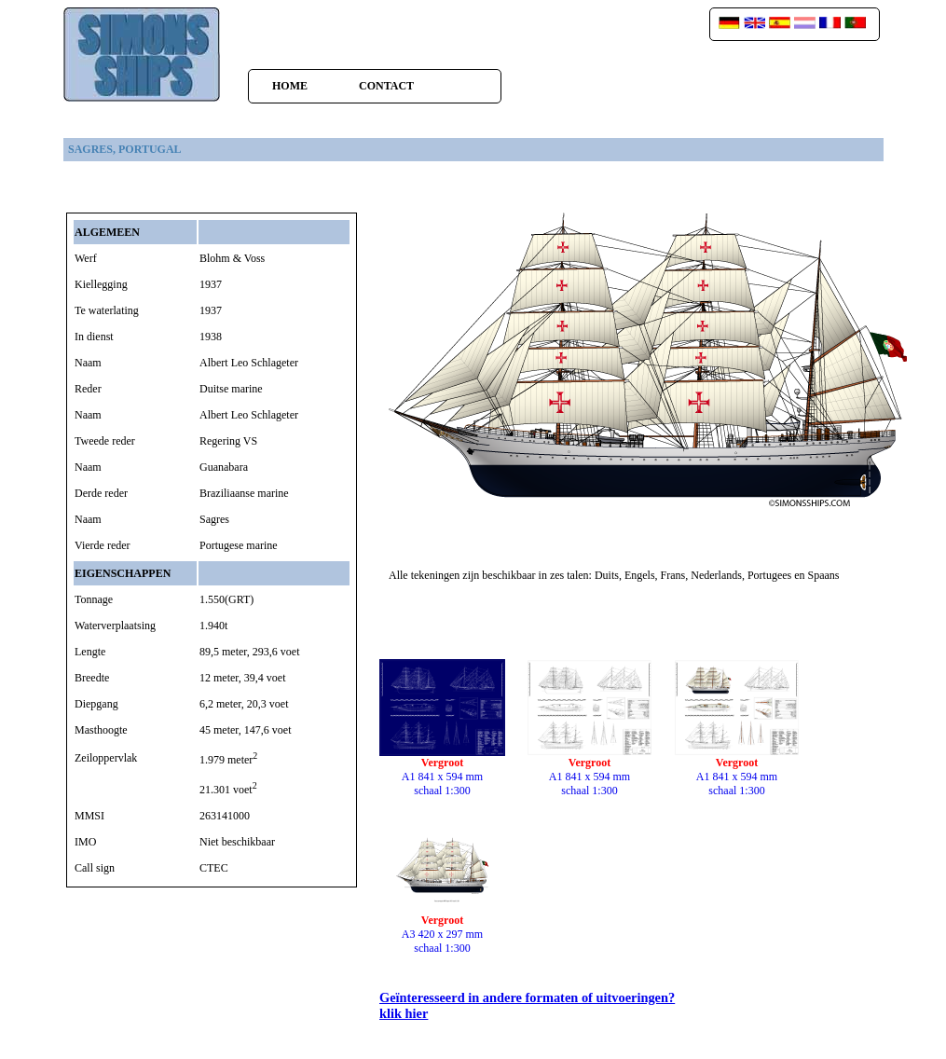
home (290, 85)
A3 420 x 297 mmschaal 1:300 (442, 929)
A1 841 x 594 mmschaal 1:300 (442, 771)
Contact (386, 85)
